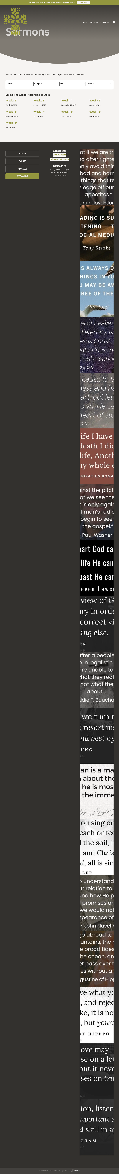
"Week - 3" (67, 112)
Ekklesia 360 (75, 1170)
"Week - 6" (95, 100)
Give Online (22, 176)
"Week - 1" (11, 123)
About (85, 22)
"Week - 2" (95, 112)
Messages (22, 168)
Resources (104, 22)
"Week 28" (39, 100)
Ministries (94, 22)
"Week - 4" (39, 112)
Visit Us (22, 153)
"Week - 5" (11, 112)
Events (22, 161)
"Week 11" (66, 100)
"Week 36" (11, 100)
